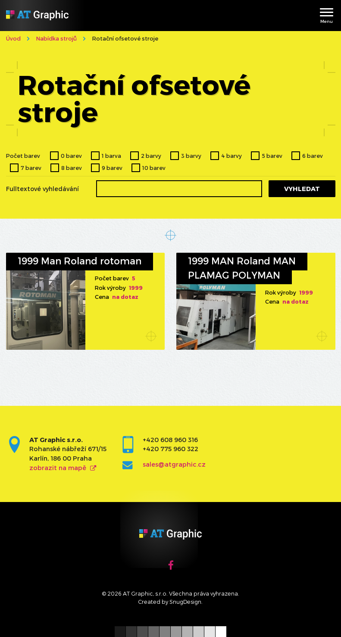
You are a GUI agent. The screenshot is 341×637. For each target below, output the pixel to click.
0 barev (71, 155)
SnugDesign (185, 601)
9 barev (112, 167)
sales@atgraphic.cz (174, 464)
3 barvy (191, 155)
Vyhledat (302, 188)
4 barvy (231, 155)
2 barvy (151, 155)
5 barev (272, 155)
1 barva (111, 155)
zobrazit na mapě (57, 467)
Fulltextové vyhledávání (42, 189)
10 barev (154, 167)
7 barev (31, 167)
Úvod (13, 38)
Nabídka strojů (56, 38)
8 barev (71, 167)
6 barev (312, 155)
